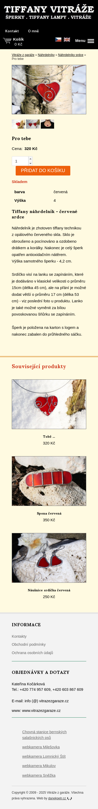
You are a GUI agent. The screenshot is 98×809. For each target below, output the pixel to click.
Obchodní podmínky (29, 644)
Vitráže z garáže (23, 55)
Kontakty (19, 636)
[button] (30, 158)
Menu (84, 40)
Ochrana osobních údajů (32, 653)
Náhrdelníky (46, 55)
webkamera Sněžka (38, 775)
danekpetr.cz (60, 798)
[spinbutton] (20, 161)
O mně (33, 31)
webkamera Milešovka (41, 747)
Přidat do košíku (43, 170)
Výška (20, 200)
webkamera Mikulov (39, 766)
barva (19, 192)
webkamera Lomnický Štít (44, 756)
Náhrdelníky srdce (70, 55)
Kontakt (12, 31)
